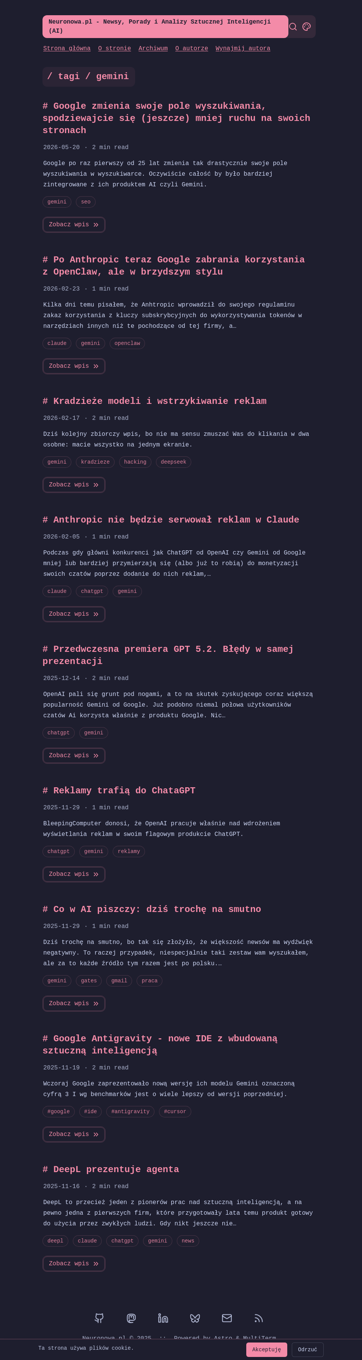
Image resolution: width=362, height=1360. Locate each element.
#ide (90, 1111)
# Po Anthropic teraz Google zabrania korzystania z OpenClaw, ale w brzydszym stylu (179, 266)
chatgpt (92, 591)
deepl (55, 1240)
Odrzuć (307, 1349)
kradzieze (95, 462)
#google (58, 1111)
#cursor (175, 1111)
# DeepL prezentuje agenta (110, 1169)
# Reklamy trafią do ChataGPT (118, 791)
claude (56, 343)
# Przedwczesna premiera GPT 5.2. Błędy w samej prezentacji (168, 655)
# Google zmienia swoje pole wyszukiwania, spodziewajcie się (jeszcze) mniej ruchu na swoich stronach (176, 118)
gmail (119, 980)
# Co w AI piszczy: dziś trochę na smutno (151, 909)
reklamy (129, 851)
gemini (56, 201)
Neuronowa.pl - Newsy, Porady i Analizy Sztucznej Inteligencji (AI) (160, 26)
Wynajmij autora (243, 48)
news (188, 1240)
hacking (135, 462)
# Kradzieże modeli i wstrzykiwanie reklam (154, 401)
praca (149, 980)
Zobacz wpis (74, 225)
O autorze (191, 48)
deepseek (173, 462)
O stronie (114, 48)
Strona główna (67, 48)
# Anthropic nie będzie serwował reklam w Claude (170, 520)
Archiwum (153, 48)
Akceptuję (266, 1349)
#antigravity (130, 1111)
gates (89, 980)
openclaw (127, 343)
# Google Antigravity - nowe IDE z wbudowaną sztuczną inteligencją (159, 1045)
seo (85, 201)
